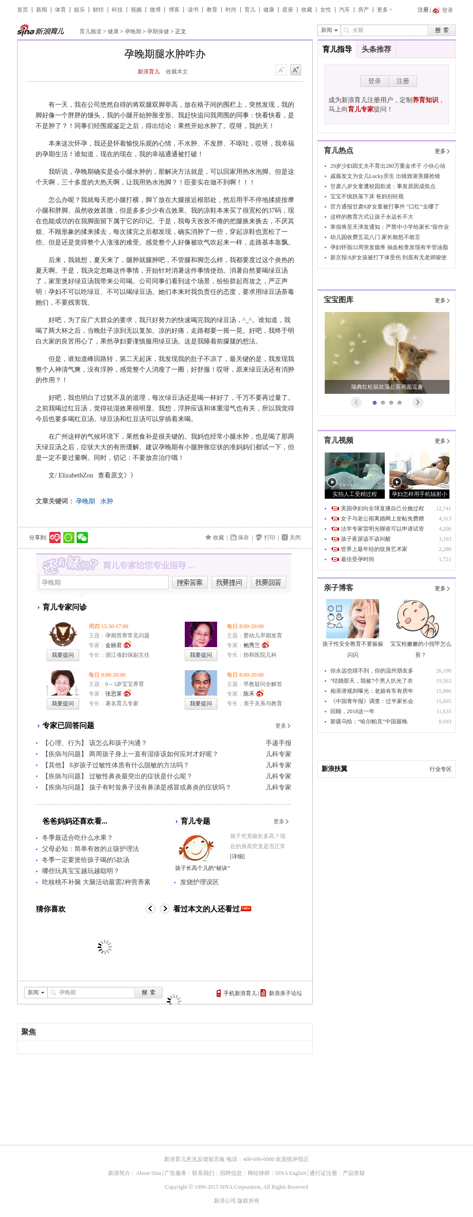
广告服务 (175, 1173)
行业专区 (441, 769)
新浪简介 (119, 1173)
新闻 (41, 9)
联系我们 (203, 1173)
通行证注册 (323, 1173)
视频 (136, 9)
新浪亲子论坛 (285, 993)
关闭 (295, 537)
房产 (363, 9)
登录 (374, 81)
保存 (243, 537)
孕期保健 (158, 31)
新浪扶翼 (334, 768)
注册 (423, 9)
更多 (382, 9)
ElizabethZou (75, 475)
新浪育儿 (149, 71)
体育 (60, 9)
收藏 (306, 9)
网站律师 (259, 1173)
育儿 (249, 9)
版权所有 (248, 1201)
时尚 (230, 9)
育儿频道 (90, 31)
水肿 (106, 501)
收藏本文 (177, 71)
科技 (117, 9)
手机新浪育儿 (240, 993)
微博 (155, 9)
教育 (212, 9)
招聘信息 (231, 1173)
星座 (287, 9)
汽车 (344, 9)
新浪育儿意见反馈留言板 (194, 1159)
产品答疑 (354, 1173)
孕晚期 (133, 31)
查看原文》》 (117, 475)
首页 (22, 9)
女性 (325, 9)
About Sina (148, 1173)
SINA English (290, 1173)
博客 (174, 9)
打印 (269, 537)
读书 (193, 9)
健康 (268, 9)
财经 (98, 9)
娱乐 (79, 9)
